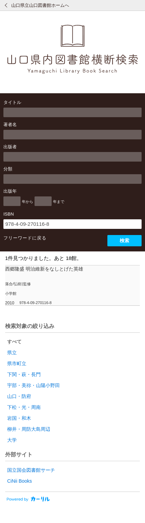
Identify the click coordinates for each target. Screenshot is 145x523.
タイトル (12, 102)
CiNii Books (19, 481)
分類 (7, 168)
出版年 (10, 191)
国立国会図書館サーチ (31, 470)
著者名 (10, 124)
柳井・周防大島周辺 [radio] (28, 429)
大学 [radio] (12, 440)
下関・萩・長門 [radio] (24, 374)
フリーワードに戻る (25, 237)
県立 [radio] (12, 352)
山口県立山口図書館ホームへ (40, 5)
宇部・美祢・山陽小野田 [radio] (33, 385)
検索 (124, 240)
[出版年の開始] (12, 201)
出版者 (10, 146)
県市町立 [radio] (16, 363)
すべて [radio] (14, 341)
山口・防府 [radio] (19, 396)
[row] (72, 285)
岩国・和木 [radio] (19, 418)
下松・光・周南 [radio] (24, 407)
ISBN (8, 214)
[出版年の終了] (43, 201)
